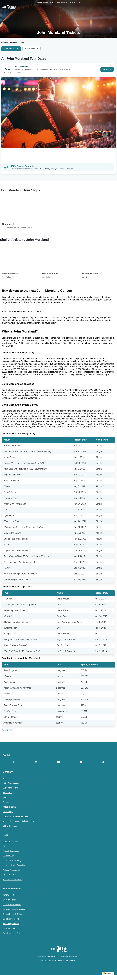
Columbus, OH (11, 49)
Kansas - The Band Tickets (14, 909)
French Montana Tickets (12, 933)
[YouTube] (81, 762)
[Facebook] (14, 762)
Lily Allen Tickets (9, 900)
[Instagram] (58, 762)
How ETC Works (9, 875)
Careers (6, 802)
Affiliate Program (9, 807)
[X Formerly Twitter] (36, 762)
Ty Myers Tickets (9, 928)
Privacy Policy (8, 856)
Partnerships (8, 812)
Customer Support (10, 841)
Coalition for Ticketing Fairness (15, 816)
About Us (6, 778)
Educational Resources (12, 880)
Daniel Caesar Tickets (12, 905)
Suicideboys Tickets (11, 919)
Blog (4, 797)
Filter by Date (31, 49)
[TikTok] (103, 762)
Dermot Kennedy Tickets (13, 914)
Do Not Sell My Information (14, 865)
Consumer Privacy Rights (13, 860)
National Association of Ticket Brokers (18, 821)
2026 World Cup (9, 895)
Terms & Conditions (11, 851)
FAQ (4, 846)
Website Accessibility (11, 870)
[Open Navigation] (113, 7)
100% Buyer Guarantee (12, 783)
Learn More (71, 169)
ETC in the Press (10, 826)
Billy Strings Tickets (11, 924)
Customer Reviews (10, 788)
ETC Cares (7, 793)
